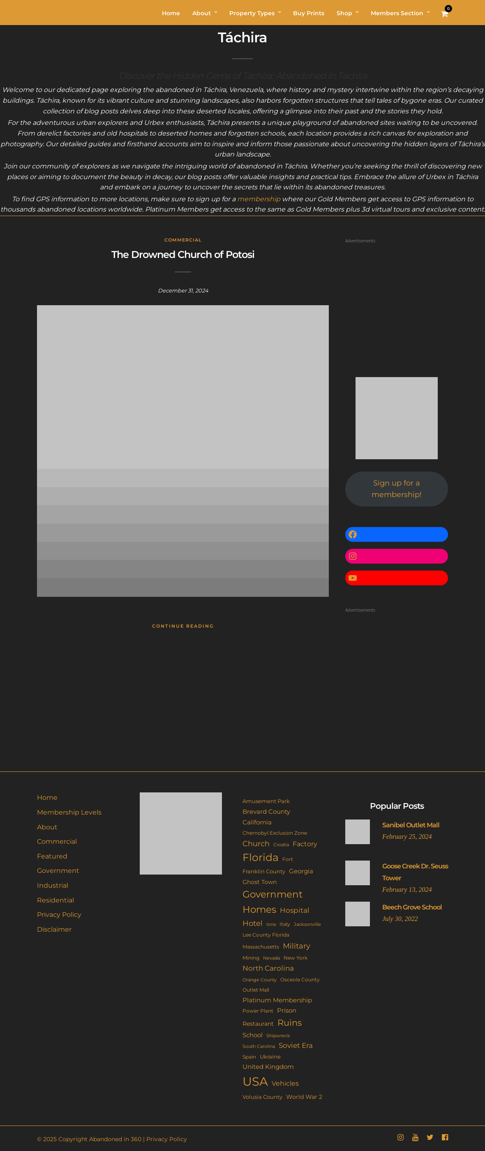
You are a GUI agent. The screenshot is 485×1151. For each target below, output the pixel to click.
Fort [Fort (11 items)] (287, 859)
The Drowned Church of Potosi (182, 254)
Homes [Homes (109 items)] (259, 909)
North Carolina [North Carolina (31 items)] (268, 968)
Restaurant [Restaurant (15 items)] (258, 1023)
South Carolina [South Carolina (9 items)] (258, 1046)
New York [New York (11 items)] (295, 958)
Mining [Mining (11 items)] (250, 958)
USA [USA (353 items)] (255, 1081)
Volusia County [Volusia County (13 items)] (262, 1096)
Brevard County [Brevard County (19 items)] (266, 811)
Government (58, 871)
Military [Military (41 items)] (296, 946)
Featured (52, 856)
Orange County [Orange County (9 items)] (259, 980)
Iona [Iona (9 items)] (271, 924)
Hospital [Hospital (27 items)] (294, 910)
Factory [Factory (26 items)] (305, 844)
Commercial (183, 240)
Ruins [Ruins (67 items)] (289, 1022)
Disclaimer (54, 929)
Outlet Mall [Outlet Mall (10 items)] (255, 990)
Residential (55, 900)
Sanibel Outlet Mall (410, 825)
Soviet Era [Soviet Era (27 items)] (296, 1045)
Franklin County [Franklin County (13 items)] (263, 871)
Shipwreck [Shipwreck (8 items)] (278, 1035)
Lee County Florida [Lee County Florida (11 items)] (265, 935)
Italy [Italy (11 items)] (284, 924)
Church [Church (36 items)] (256, 843)
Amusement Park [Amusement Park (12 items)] (266, 801)
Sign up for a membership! (397, 489)
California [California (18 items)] (257, 822)
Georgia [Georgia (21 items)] (301, 871)
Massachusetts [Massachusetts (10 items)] (260, 947)
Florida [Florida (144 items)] (260, 857)
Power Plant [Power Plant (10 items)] (257, 1011)
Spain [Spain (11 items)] (249, 1057)
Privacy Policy (59, 914)
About (47, 827)
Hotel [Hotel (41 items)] (252, 923)
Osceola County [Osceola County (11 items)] (300, 979)
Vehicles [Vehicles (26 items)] (285, 1083)
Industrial (52, 885)
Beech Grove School (412, 907)
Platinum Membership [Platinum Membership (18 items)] (277, 1000)
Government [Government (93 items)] (272, 894)
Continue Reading (183, 626)
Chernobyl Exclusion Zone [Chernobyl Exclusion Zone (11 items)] (274, 833)
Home (47, 797)
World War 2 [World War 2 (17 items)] (304, 1096)
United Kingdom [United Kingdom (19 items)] (268, 1066)
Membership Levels (69, 812)
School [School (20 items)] (252, 1035)
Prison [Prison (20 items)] (286, 1010)
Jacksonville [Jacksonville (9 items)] (307, 924)
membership (258, 199)
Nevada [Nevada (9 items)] (271, 958)
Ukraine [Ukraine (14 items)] (270, 1056)
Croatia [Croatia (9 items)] (281, 844)
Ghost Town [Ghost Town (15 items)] (259, 882)
